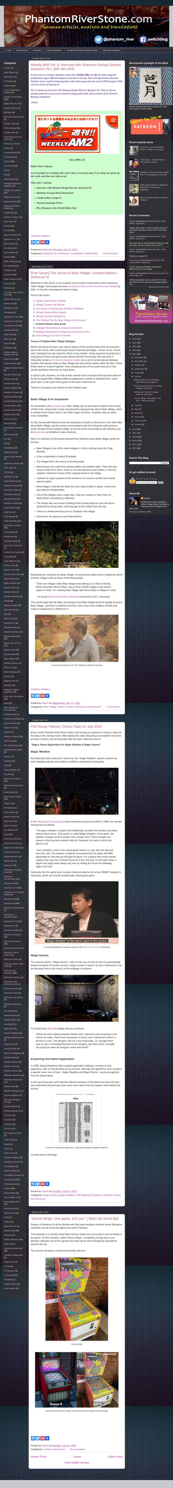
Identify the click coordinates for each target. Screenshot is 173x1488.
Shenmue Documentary (10, 877)
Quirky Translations (54, 50)
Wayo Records (10, 1226)
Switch (132, 221)
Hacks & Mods (10, 363)
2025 (134, 343)
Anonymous (134, 260)
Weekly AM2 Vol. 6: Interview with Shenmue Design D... (146, 381)
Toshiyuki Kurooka (12, 1162)
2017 (134, 444)
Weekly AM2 (91, 253)
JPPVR (7, 472)
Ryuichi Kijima (10, 817)
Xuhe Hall (8, 1244)
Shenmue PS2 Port (12, 948)
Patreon (7, 732)
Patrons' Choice (65, 707)
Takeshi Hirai (9, 1086)
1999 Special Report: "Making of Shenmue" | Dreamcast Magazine (154, 187)
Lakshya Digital (10, 541)
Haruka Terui (9, 379)
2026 (134, 339)
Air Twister (8, 81)
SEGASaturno (10, 852)
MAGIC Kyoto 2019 (12, 574)
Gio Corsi (8, 343)
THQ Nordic (9, 1140)
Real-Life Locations (12, 779)
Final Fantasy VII (11, 279)
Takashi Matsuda (11, 1071)
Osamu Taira (9, 727)
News (6, 703)
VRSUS (7, 1222)
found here (39, 432)
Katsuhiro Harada (11, 485)
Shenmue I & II (10, 888)
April (137, 413)
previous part (58, 406)
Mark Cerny (9, 618)
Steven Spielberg (11, 1033)
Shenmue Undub (11, 988)
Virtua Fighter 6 (10, 1197)
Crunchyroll (9, 157)
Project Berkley (10, 770)
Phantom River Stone (13, 750)
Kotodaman (9, 536)
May (137, 409)
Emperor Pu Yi (10, 239)
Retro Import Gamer (12, 796)
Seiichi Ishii (9, 861)
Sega (6, 834)
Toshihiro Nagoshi (12, 1157)
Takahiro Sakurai (11, 1062)
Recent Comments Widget (161, 287)
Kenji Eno (8, 512)
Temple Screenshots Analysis (51, 312)
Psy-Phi (7, 774)
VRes (6, 1217)
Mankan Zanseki (11, 605)
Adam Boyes (9, 72)
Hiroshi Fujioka (10, 405)
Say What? (9, 830)
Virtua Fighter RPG (12, 1202)
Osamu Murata (10, 723)
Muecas (7, 676)
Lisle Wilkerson (10, 561)
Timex (6, 1148)
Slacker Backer (10, 1020)
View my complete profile (140, 512)
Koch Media (9, 532)
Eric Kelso (8, 248)
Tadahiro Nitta (10, 1057)
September (140, 369)
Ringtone (8, 803)
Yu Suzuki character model (66, 360)
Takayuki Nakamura (12, 1075)
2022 (134, 354)
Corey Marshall (10, 152)
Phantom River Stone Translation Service (82, 50)
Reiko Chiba (9, 792)
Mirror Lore (9, 667)
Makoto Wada (10, 592)
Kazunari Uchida (11, 490)
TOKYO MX (9, 1153)
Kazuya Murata (10, 499)
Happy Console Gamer (14, 368)
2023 (134, 350)
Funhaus (8, 288)
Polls (6, 765)
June (137, 405)
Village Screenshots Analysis (51, 301)
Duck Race (9, 221)
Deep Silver (9, 179)
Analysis (7, 85)
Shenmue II (81, 707)
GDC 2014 (8, 339)
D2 (5, 170)
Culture (47, 1449)
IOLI (6, 439)
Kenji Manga (9, 516)
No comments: (110, 253)
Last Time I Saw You (13, 545)
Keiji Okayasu (10, 508)
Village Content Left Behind (50, 304)
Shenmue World (11, 993)
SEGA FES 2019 (11, 843)
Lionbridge (8, 556)
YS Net (7, 1266)
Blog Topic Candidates (111, 50)
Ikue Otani (8, 423)
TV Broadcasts (10, 1184)
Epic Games (9, 244)
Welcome (8, 1235)
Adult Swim (9, 77)
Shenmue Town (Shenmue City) (11, 983)
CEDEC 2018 (10, 123)
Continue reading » (41, 236)
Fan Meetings (10, 266)
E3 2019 (7, 230)
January (138, 424)
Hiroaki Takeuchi (11, 401)
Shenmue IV (9, 926)
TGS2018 (8, 1120)
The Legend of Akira (13, 1133)
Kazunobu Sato (10, 494)
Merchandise (9, 654)
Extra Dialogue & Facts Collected (53, 335)
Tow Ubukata (9, 1166)
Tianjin (7, 1144)
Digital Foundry (10, 197)
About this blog (22, 50)
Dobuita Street (10, 201)
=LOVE (7, 68)
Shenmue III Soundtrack (9, 915)
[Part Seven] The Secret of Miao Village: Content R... (148, 387)
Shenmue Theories (12, 977)
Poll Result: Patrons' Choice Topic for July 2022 (66, 726)
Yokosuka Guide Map (13, 1248)
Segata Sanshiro (11, 856)
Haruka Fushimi (11, 374)
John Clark (8, 468)
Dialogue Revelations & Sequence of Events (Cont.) (63, 332)
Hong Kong (9, 419)
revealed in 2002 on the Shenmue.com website (92, 286)
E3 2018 (7, 226)
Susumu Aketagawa (12, 1053)
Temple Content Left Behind (51, 316)
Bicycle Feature (10, 108)
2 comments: (113, 707)
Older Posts (115, 1456)
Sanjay (132, 236)
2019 (134, 437)
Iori (5, 443)
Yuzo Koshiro (10, 1288)
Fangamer (8, 270)
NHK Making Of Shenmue (89, 1195)
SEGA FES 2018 (11, 839)
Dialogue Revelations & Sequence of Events (59, 328)
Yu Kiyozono (9, 1271)
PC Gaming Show (12, 745)
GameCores (9, 308)
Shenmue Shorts (11, 959)
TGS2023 (8, 1128)
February (139, 420)
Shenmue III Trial (11, 921)
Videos (7, 1188)
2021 (134, 429)
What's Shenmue (11, 1239)
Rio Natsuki (9, 808)
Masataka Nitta (10, 627)
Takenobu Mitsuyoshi (13, 1079)
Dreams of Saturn (11, 217)
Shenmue (8, 865)
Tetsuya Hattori (10, 1106)
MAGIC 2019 (9, 570)
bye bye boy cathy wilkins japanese (147, 261)
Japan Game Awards (13, 456)
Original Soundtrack (12, 719)
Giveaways (9, 348)
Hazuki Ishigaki (10, 388)
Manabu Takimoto (11, 596)
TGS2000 (8, 1115)
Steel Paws (9, 1028)
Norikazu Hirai (10, 714)
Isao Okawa (9, 448)
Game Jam (9, 303)
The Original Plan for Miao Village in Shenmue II (61, 320)
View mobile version (76, 1462)
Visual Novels (10, 1213)
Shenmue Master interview (63, 596)
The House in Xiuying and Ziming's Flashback (60, 308)
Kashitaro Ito (9, 477)
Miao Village (49, 707)
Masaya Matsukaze (12, 636)
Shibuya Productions (13, 1004)
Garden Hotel (10, 330)
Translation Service (12, 1175)
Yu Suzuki (8, 1275)
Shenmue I (63, 253)
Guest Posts (9, 359)
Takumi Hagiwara (11, 1095)
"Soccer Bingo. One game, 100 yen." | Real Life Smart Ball (75, 1218)
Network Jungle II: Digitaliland (12, 690)
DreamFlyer (9, 213)
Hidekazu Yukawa (12, 392)
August (138, 373)
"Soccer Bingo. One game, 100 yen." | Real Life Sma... (147, 399)
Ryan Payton (9, 812)
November (139, 361)
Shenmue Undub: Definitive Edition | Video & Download (152, 148)
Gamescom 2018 (11, 321)
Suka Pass (8, 1044)
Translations (77, 253)
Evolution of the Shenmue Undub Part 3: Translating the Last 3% (154, 173)
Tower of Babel (10, 1171)
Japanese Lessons (12, 463)
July (137, 376)
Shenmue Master (11, 930)
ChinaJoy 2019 (10, 144)
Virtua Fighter (10, 1193)
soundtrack (9, 1024)
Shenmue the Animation (10, 971)
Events (7, 257)
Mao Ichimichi (10, 610)
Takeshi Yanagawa (12, 1091)
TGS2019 (8, 1124)
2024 (134, 346)
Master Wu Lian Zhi (12, 643)
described (53, 1028)
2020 (134, 433)
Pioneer (7, 756)
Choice (7, 148)
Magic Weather (67, 1195)
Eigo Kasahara (10, 235)
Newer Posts (39, 1456)
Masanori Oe (50, 253)
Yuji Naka (8, 1279)
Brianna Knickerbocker (14, 117)
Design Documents (12, 190)
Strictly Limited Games (14, 1037)
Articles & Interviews (13, 97)
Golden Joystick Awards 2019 (11, 353)
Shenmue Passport (12, 934)
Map (6, 614)
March (138, 417)
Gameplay (8, 312)
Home (9, 50)
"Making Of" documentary (50, 821)
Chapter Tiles (10, 132)
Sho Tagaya (9, 1011)
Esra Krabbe (9, 252)
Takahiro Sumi (10, 1066)
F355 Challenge (11, 261)
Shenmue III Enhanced (14, 908)
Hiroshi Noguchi (11, 410)
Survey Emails (10, 1048)
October (138, 365)
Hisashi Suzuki (10, 414)
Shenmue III (37, 50)
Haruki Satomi (10, 383)
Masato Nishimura (12, 632)
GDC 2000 (8, 334)
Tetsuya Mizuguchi (12, 1111)
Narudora (8, 685)
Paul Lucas (9, 741)
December (139, 357)
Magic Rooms (50, 1195)
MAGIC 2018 (9, 565)
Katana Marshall (11, 481)
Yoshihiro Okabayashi (13, 1255)
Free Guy (8, 283)
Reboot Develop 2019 (13, 785)
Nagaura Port (10, 681)
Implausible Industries (13, 428)
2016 (134, 448)
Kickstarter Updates (12, 525)
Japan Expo (9, 452)
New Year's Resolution (14, 696)
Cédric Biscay (10, 128)
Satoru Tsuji (9, 825)
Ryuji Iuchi (8, 821)
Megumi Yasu (10, 650)
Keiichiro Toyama (11, 503)
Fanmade (8, 274)
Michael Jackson (11, 663)
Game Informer (10, 299)
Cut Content (9, 166)
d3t (5, 175)
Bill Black (8, 112)
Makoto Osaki (10, 587)
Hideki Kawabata (11, 397)
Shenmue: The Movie (13, 997)
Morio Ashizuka (10, 672)
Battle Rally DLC (11, 103)
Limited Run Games (12, 552)
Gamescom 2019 (11, 326)
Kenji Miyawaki (10, 521)
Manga (7, 601)
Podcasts (8, 761)
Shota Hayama (10, 1015)
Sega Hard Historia (12, 848)
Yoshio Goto (9, 1262)
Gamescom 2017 (11, 317)
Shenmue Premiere (91, 947)
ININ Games (9, 434)
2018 (134, 440)
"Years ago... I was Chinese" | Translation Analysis (153, 161)
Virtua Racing (10, 1208)
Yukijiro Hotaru (10, 1284)
